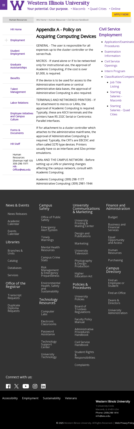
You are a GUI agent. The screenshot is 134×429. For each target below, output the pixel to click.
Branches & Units (15, 252)
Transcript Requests (14, 296)
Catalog (13, 261)
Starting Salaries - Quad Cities (120, 110)
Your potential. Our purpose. (47, 9)
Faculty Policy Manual (83, 320)
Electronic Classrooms (48, 322)
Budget (113, 217)
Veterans (71, 398)
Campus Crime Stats (50, 258)
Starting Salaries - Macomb (116, 96)
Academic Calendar (14, 222)
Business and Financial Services (116, 227)
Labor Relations (19, 102)
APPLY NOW (121, 14)
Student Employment (17, 52)
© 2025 (60, 422)
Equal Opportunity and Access (116, 240)
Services (13, 275)
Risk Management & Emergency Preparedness (50, 271)
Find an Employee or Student (116, 283)
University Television (81, 252)
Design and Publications (83, 234)
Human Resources (56, 19)
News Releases (17, 214)
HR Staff (15, 143)
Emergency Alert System (49, 228)
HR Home (16, 29)
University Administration (117, 311)
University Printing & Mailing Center (84, 223)
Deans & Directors (114, 301)
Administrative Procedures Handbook (84, 332)
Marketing (81, 243)
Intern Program (115, 71)
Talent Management (18, 90)
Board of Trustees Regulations (82, 309)
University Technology (49, 355)
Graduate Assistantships (18, 66)
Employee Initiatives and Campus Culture (21, 116)
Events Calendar (13, 232)
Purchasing (115, 260)
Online (115, 9)
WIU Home (41, 19)
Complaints (82, 365)
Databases (15, 268)
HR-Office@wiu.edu (21, 168)
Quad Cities (98, 9)
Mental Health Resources (50, 248)
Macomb (79, 9)
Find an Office (117, 293)
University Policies (81, 297)
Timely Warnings (47, 238)
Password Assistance (48, 333)
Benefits (15, 78)
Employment (17, 40)
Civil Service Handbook (77, 19)
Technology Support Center (49, 344)
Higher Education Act (83, 274)
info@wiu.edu (103, 415)
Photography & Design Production (83, 263)
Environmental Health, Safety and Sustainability (50, 287)
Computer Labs (47, 312)
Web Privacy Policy (124, 422)
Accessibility (10, 398)
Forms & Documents (17, 132)
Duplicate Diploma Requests (14, 308)
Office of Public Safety (51, 218)
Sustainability (52, 398)
